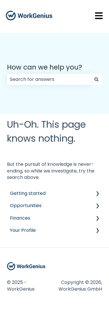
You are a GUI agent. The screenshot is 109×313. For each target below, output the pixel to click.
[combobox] (49, 79)
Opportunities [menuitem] (26, 205)
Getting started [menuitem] (28, 193)
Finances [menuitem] (20, 218)
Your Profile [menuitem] (23, 230)
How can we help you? (44, 67)
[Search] (96, 79)
